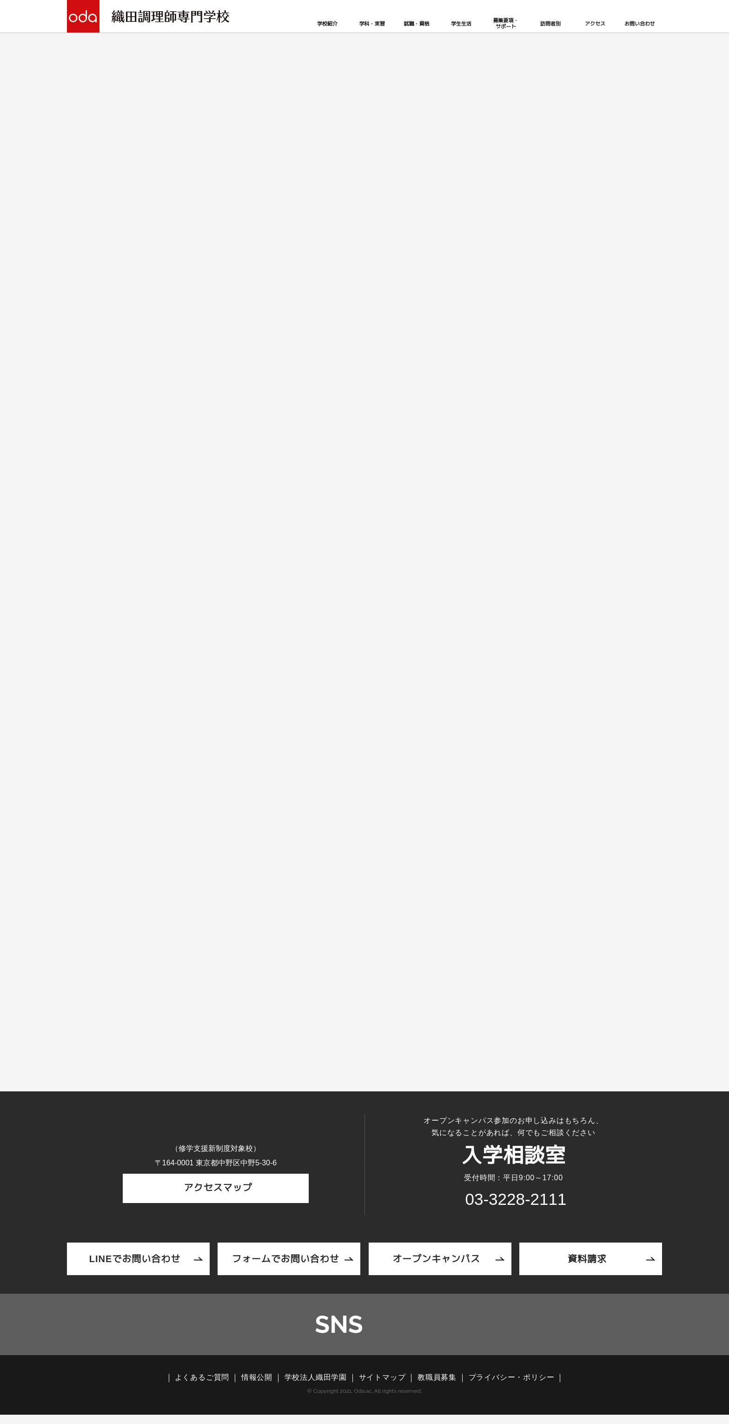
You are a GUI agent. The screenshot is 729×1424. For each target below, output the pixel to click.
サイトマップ (382, 1387)
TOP (147, 202)
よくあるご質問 (202, 1387)
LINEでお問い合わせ (134, 1259)
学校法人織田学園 (316, 1387)
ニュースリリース (193, 202)
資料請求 (587, 1259)
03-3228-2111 (222, 807)
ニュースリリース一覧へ (364, 989)
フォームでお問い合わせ (285, 1259)
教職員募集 (437, 1387)
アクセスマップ (216, 1200)
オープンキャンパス (436, 1259)
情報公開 (256, 1387)
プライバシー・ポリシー (512, 1387)
